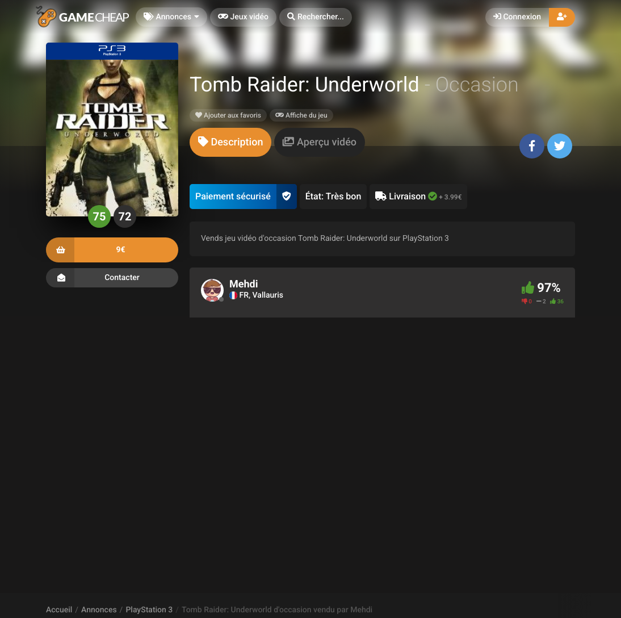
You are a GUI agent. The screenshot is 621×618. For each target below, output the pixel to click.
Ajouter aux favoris (228, 115)
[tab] (230, 142)
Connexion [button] (517, 17)
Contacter (112, 277)
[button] (315, 17)
